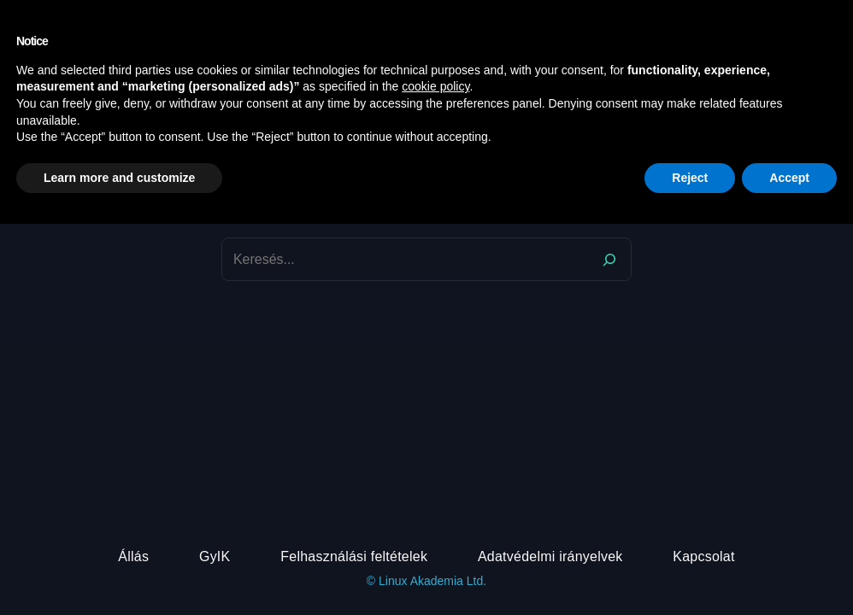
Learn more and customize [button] (119, 568)
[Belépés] (810, 20)
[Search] (609, 260)
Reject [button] (690, 568)
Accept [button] (789, 568)
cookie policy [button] (435, 477)
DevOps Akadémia (111, 20)
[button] (827, 19)
